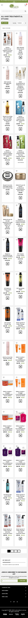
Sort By (14, 23)
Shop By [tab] (5, 23)
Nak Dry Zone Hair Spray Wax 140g (7, 357)
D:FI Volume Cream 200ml (20, 254)
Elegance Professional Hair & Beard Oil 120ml (20, 221)
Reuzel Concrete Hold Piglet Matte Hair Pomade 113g (7, 186)
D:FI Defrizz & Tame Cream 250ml (7, 290)
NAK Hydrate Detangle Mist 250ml (7, 83)
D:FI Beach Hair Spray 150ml (8, 495)
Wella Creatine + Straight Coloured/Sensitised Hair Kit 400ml (7, 428)
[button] (3, 33)
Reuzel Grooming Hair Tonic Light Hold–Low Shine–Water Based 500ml (7, 119)
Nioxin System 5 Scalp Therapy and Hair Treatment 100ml (20, 497)
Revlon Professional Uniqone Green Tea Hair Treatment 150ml (20, 153)
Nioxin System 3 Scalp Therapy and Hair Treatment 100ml (20, 531)
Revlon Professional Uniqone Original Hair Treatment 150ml (7, 153)
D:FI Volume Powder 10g (7, 323)
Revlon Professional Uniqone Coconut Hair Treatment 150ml (7, 50)
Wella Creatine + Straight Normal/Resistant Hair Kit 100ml (20, 359)
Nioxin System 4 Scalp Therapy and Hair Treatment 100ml (7, 531)
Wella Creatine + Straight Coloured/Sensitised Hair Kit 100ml (20, 394)
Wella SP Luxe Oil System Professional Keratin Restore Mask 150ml (20, 188)
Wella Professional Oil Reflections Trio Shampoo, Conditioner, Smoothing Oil (20, 85)
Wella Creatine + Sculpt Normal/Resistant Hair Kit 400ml (7, 462)
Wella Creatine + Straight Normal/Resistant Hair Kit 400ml (7, 394)
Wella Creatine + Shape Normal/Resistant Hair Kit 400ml (20, 428)
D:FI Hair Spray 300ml (20, 289)
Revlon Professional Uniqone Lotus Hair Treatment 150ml (20, 119)
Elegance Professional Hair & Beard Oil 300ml (7, 255)
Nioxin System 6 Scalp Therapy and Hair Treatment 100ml (20, 325)
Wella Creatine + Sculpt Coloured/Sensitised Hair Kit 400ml (20, 462)
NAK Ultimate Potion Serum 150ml (20, 49)
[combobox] (14, 11)
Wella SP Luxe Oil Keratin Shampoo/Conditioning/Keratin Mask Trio (7, 222)
